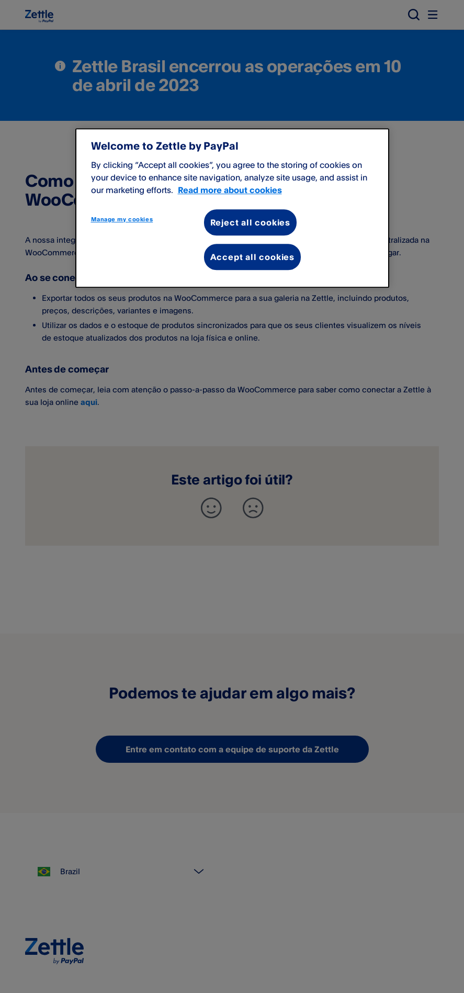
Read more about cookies (230, 190)
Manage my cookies (122, 219)
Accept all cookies (252, 257)
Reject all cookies (250, 222)
